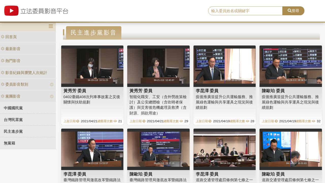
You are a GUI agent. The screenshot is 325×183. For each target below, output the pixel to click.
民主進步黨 (13, 131)
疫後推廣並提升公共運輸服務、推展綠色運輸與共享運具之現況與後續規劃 (224, 102)
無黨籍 (9, 143)
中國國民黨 (13, 108)
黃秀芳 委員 (74, 90)
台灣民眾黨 (13, 119)
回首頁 (9, 37)
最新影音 (11, 49)
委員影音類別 (14, 84)
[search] (245, 11)
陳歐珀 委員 (273, 90)
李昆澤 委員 (207, 90)
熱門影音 (11, 60)
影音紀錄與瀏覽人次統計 (24, 72)
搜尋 (293, 10)
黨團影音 (11, 96)
